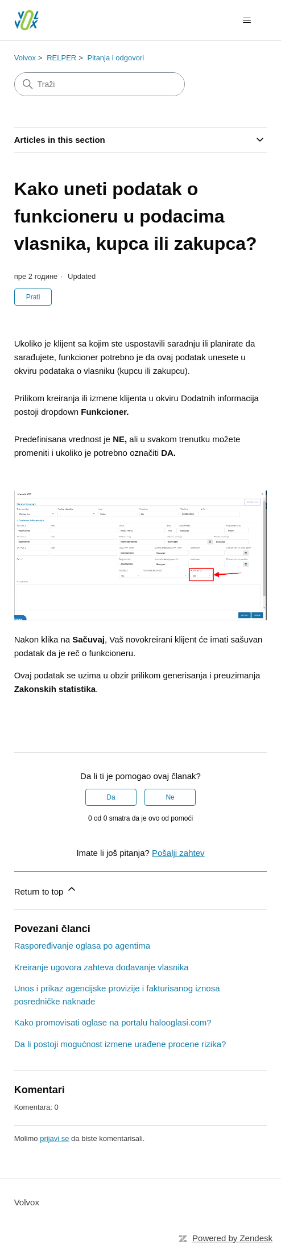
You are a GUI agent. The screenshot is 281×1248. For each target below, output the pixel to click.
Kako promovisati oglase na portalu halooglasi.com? (113, 1022)
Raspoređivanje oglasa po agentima (82, 945)
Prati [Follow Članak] (33, 297)
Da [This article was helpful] (110, 797)
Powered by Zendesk (232, 1238)
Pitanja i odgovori (115, 57)
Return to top (45, 889)
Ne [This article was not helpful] (170, 797)
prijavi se (54, 1138)
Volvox (25, 57)
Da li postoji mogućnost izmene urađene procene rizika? (120, 1044)
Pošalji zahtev (178, 853)
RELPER (61, 57)
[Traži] (99, 84)
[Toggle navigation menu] (246, 20)
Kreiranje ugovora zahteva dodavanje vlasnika (101, 967)
